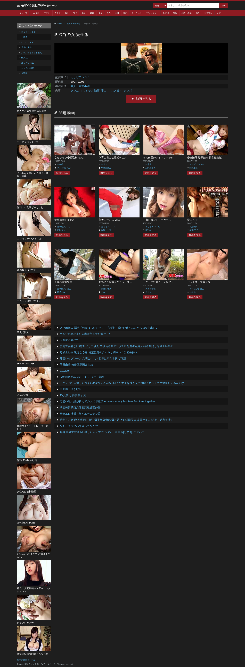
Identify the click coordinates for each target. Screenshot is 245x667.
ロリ (198, 13)
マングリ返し (152, 13)
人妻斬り (194, 226)
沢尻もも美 (106, 230)
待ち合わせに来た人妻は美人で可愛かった (85, 333)
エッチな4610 (27, 63)
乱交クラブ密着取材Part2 (69, 157)
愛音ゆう (61, 230)
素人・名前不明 (73, 23)
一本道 (60, 164)
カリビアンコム (80, 77)
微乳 (125, 13)
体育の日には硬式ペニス (113, 157)
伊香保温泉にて (69, 340)
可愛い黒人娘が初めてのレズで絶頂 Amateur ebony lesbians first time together (107, 401)
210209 (64, 370)
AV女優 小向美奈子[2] (73, 395)
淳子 (59, 168)
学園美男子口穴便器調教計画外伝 (80, 407)
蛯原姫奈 (194, 168)
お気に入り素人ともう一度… (115, 282)
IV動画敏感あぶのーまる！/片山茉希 (82, 376)
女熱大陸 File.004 (64, 219)
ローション (137, 13)
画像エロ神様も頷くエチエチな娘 (80, 413)
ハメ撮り (36, 13)
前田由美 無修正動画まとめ (76, 364)
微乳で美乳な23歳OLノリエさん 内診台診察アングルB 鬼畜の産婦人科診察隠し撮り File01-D (116, 346)
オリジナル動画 (90, 90)
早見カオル (106, 168)
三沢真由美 (150, 168)
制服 (175, 13)
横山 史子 (192, 219)
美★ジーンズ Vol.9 (109, 219)
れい (69, 168)
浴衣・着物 (186, 13)
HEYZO (24, 58)
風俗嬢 (166, 13)
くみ (103, 292)
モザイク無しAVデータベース (39, 5)
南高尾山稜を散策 (70, 389)
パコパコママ (27, 42)
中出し (47, 13)
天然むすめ (106, 289)
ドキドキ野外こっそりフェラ (159, 282)
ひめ (64, 168)
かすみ (193, 292)
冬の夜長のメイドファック (158, 157)
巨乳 (117, 13)
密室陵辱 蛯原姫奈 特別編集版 (204, 157)
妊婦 (92, 13)
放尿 (219, 13)
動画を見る (143, 98)
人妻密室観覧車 (63, 282)
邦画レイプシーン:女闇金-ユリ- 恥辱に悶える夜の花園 (93, 358)
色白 (109, 13)
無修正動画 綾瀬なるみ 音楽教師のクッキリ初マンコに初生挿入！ (100, 352)
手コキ (105, 90)
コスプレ (208, 13)
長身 (100, 13)
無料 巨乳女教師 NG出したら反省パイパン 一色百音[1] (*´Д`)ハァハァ (102, 432)
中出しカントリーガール (157, 219)
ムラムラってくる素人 (31, 52)
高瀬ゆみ (61, 292)
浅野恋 (148, 230)
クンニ (75, 90)
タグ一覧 (23, 13)
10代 (75, 13)
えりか (148, 292)
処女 (67, 13)
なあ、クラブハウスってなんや (79, 426)
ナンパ (128, 90)
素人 (84, 13)
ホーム (60, 23)
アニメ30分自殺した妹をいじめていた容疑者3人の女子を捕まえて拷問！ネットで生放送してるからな (122, 383)
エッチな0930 (27, 68)
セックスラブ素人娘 (198, 282)
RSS (33, 660)
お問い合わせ (23, 660)
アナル (57, 13)
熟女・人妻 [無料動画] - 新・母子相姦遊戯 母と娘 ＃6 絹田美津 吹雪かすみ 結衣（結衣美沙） (116, 419)
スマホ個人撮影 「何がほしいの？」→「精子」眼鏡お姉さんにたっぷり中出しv (108, 327)
